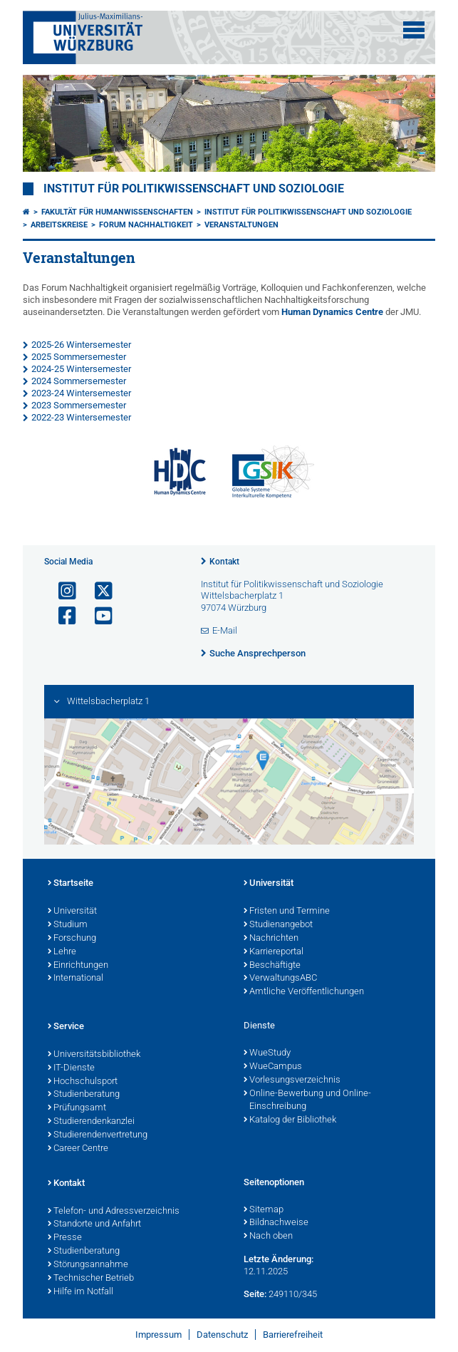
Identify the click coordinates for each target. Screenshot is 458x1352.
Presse (65, 1238)
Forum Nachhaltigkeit (146, 224)
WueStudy (267, 1053)
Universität (72, 911)
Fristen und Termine (287, 911)
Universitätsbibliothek (94, 1054)
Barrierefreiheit (293, 1334)
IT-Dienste (71, 1068)
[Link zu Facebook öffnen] (61, 616)
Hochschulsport (83, 1081)
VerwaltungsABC (280, 978)
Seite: (255, 1294)
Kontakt (224, 562)
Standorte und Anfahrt (94, 1224)
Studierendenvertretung (97, 1135)
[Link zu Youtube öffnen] (97, 616)
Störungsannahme (88, 1265)
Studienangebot (278, 925)
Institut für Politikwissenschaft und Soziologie (193, 188)
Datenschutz (222, 1334)
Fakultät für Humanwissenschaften (117, 212)
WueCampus (273, 1067)
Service (66, 1027)
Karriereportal (273, 952)
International (75, 978)
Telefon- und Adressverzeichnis (113, 1211)
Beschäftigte (272, 965)
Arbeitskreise (59, 224)
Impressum (158, 1334)
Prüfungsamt (77, 1108)
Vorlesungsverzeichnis (292, 1080)
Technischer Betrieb (91, 1278)
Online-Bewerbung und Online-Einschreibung (307, 1101)
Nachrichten (271, 938)
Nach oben (268, 1236)
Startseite (70, 883)
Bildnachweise (276, 1223)
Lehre (62, 952)
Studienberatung (84, 1094)
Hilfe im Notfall (80, 1292)
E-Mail (224, 630)
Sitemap (263, 1210)
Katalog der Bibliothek (290, 1120)
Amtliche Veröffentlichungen (304, 992)
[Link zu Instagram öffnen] (61, 591)
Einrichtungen (78, 965)
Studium (68, 925)
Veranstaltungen (241, 224)
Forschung (72, 938)
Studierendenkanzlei (91, 1121)
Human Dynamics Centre (332, 311)
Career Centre (78, 1148)
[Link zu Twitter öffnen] (97, 591)
